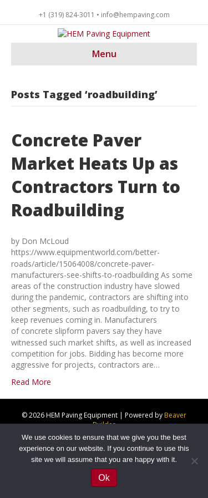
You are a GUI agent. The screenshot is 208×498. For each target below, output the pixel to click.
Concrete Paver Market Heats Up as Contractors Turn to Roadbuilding (95, 210)
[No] (194, 460)
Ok (103, 477)
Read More (31, 416)
